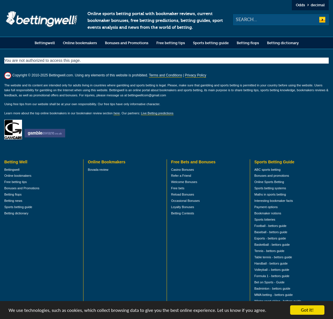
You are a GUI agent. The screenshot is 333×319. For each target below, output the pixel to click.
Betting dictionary (283, 43)
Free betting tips (170, 43)
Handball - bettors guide (271, 263)
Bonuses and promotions (271, 175)
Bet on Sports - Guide (269, 282)
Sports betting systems (270, 188)
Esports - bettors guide (270, 238)
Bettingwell (45, 43)
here (116, 113)
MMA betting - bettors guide (273, 294)
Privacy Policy (195, 75)
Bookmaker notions (267, 213)
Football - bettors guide (270, 225)
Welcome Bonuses (184, 182)
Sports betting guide (211, 43)
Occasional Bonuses (185, 200)
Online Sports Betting (269, 182)
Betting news (13, 200)
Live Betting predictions (157, 113)
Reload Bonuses (182, 194)
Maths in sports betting (270, 194)
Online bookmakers (80, 43)
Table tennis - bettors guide (273, 257)
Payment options (266, 207)
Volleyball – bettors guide (271, 269)
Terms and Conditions (165, 75)
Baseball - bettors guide (270, 232)
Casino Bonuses (182, 169)
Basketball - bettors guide (272, 244)
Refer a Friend (181, 175)
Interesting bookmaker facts (273, 200)
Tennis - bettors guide (269, 251)
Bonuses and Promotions (126, 43)
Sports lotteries (264, 219)
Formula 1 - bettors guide (272, 276)
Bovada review (98, 169)
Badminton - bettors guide (272, 288)
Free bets (177, 188)
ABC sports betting (267, 169)
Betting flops (248, 43)
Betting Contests (182, 213)
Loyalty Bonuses (182, 207)
